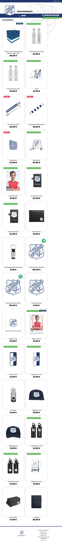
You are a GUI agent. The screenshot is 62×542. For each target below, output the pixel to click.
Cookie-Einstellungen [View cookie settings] (43, 530)
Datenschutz (43, 532)
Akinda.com (43, 540)
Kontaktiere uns (43, 533)
